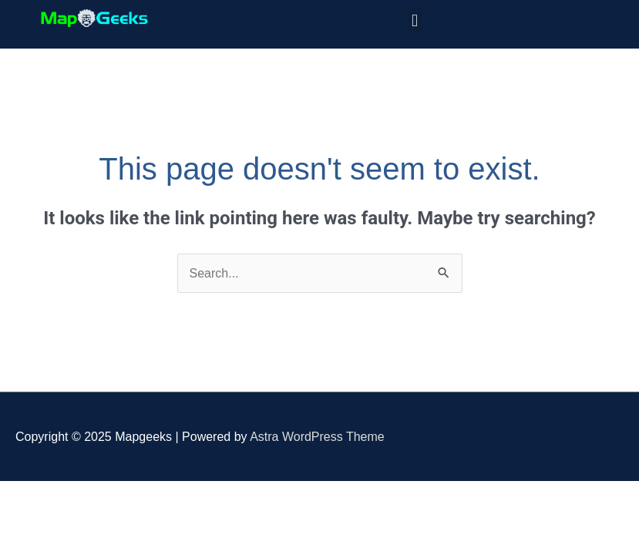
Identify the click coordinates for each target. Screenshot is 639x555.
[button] (415, 20)
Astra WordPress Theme (317, 436)
